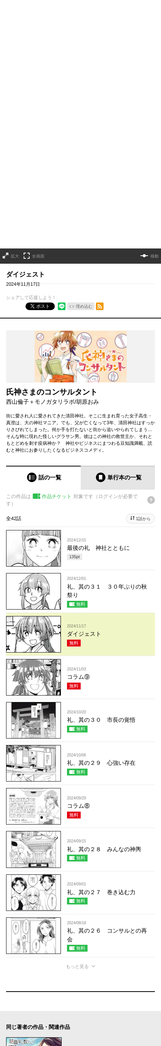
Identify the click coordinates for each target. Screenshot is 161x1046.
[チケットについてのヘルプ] (151, 442)
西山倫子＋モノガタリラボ (40, 343)
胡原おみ (87, 343)
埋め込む (84, 248)
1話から (143, 460)
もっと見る (77, 908)
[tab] (43, 419)
